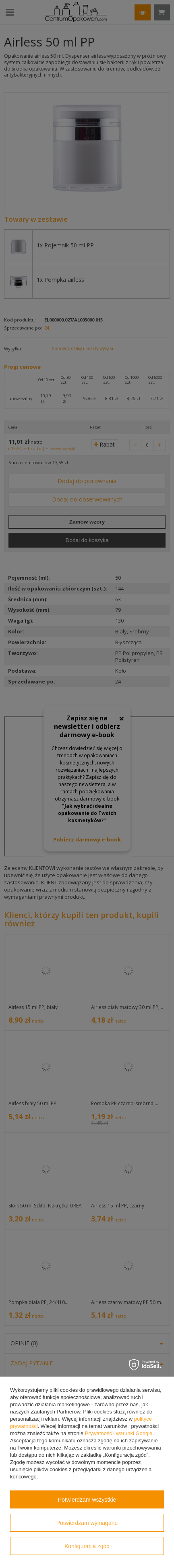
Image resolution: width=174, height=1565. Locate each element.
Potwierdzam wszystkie (87, 1499)
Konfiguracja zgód (87, 1546)
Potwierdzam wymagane (87, 1523)
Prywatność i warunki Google (119, 1433)
